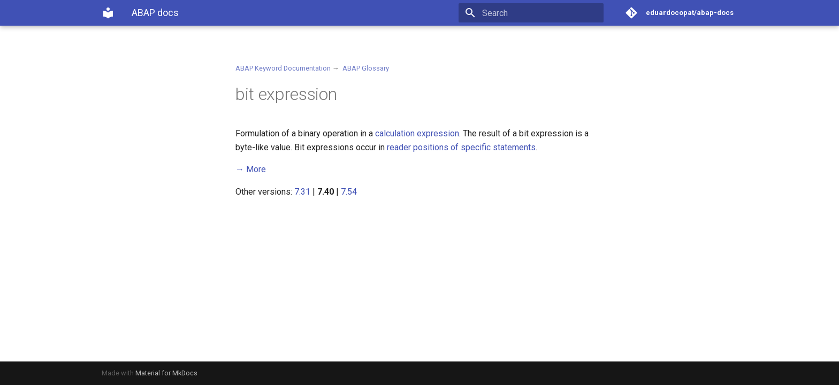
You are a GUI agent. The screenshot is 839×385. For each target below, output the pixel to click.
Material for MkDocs (166, 373)
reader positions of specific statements (461, 147)
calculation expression (417, 133)
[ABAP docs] (108, 13)
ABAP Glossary (365, 68)
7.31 (302, 192)
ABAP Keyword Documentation (283, 68)
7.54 (349, 192)
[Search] (541, 12)
